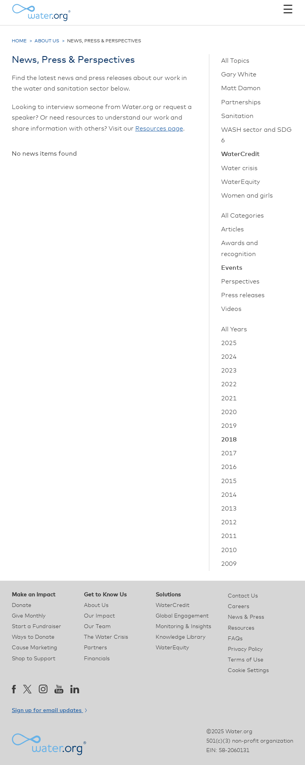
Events (231, 268)
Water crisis (239, 168)
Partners (95, 648)
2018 (229, 439)
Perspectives (240, 281)
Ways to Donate (33, 637)
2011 (229, 536)
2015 (229, 481)
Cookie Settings (248, 670)
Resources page (159, 128)
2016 (229, 467)
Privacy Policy (245, 649)
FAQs (235, 638)
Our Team (97, 626)
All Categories (242, 216)
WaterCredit (240, 154)
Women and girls (247, 196)
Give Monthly (28, 616)
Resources (241, 628)
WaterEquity (240, 182)
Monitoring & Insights (183, 626)
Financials (97, 658)
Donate (21, 605)
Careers (238, 606)
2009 (229, 564)
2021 (229, 398)
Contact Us (243, 596)
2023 (229, 370)
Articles (232, 229)
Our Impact (99, 616)
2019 (229, 426)
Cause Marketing (34, 648)
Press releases (243, 295)
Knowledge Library (180, 637)
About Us (46, 41)
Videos (231, 309)
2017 (229, 453)
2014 (229, 495)
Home (19, 41)
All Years (234, 329)
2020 (229, 412)
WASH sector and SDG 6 (256, 135)
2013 (229, 508)
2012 (229, 522)
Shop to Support (33, 658)
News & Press (246, 617)
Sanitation (237, 116)
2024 (229, 357)
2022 (229, 384)
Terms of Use (245, 660)
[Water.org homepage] (41, 12)
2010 (229, 550)
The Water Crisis (106, 637)
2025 (229, 343)
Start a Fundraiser (36, 626)
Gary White (238, 74)
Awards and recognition (239, 248)
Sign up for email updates (49, 710)
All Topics (235, 61)
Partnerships (241, 102)
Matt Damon (241, 88)
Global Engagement (182, 616)
